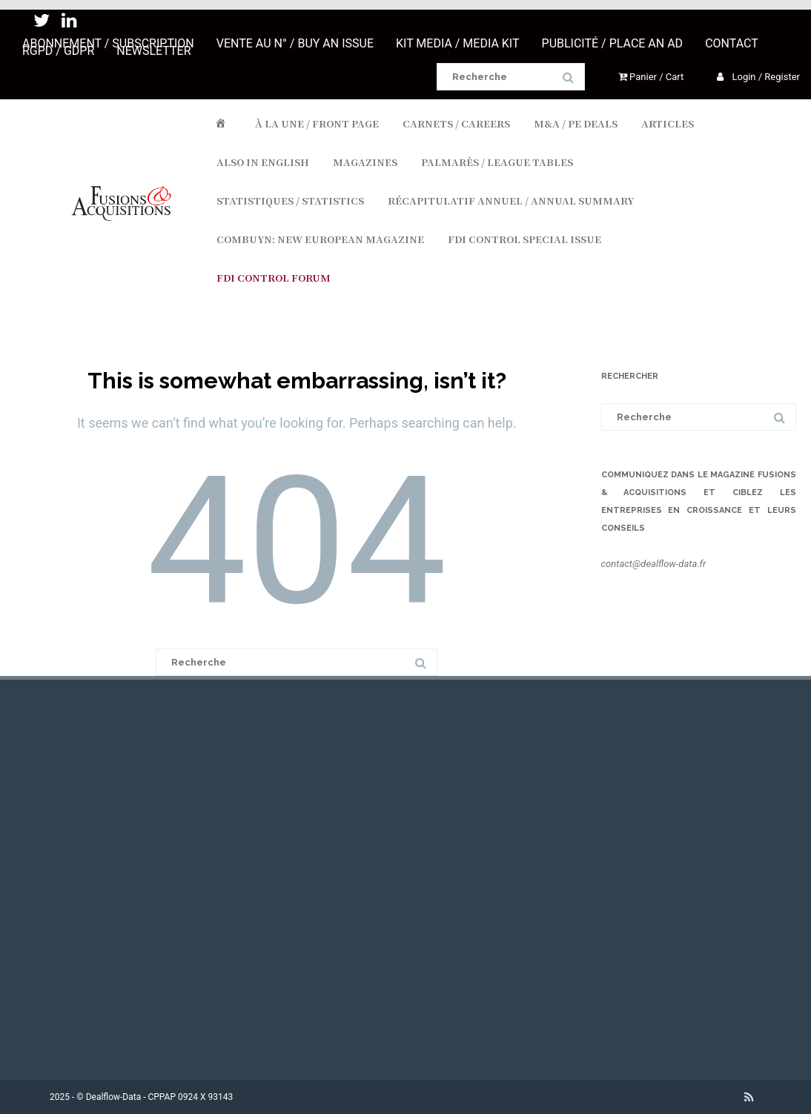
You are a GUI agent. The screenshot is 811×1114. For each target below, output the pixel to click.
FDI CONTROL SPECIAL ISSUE (524, 239)
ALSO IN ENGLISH (262, 162)
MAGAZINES (365, 162)
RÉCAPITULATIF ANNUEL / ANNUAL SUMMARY (511, 200)
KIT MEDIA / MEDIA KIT (458, 43)
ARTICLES (667, 123)
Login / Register (758, 76)
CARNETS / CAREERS (456, 123)
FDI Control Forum (273, 278)
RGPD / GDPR (58, 51)
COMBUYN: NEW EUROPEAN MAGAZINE (320, 239)
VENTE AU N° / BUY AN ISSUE (295, 43)
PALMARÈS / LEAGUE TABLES (497, 162)
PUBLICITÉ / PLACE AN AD (612, 43)
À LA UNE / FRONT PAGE (317, 123)
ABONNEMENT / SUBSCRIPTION (108, 43)
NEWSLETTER (153, 51)
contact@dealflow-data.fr (653, 563)
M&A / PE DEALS (576, 123)
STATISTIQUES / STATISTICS (290, 200)
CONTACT (731, 43)
